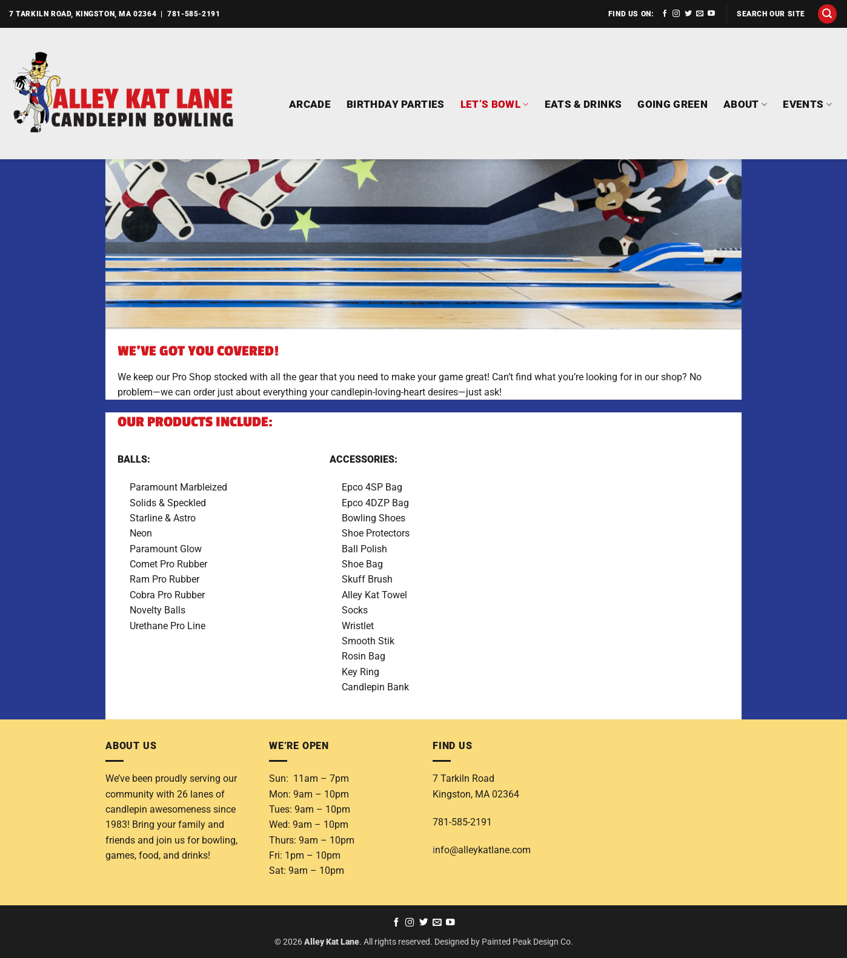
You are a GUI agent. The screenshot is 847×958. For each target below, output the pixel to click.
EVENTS (807, 104)
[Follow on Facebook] (664, 14)
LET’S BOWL (494, 104)
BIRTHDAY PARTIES (396, 104)
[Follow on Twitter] (688, 14)
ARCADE (310, 104)
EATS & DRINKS (583, 104)
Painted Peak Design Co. (527, 941)
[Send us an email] (699, 14)
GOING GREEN (672, 104)
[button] (827, 14)
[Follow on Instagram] (676, 14)
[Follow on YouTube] (711, 14)
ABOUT (745, 104)
